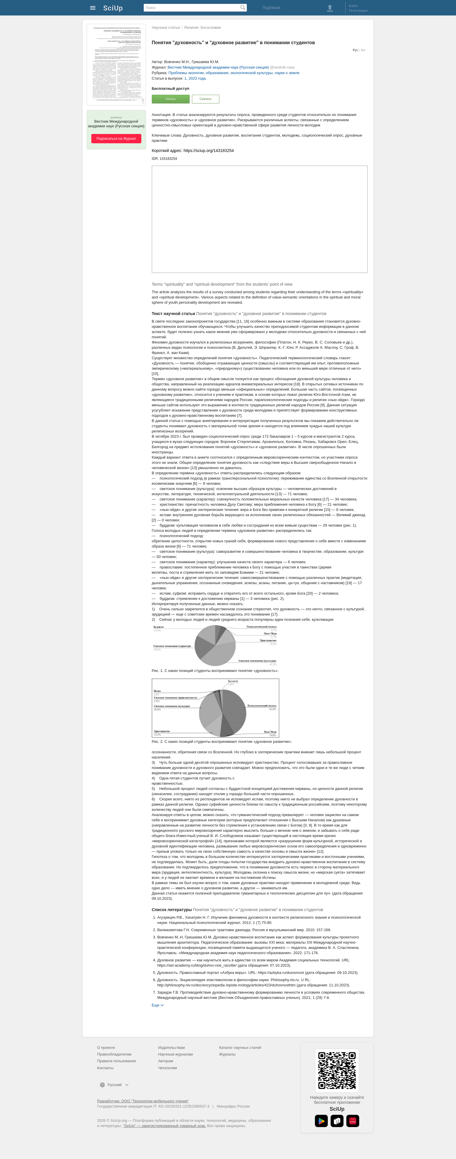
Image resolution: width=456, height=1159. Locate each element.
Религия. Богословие (202, 27)
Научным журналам (175, 1054)
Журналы (227, 1054)
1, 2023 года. (195, 78)
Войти (353, 6)
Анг (363, 50)
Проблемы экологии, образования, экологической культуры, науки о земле (233, 73)
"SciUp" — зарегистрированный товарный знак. (164, 1126)
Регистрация (358, 10)
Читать (170, 99)
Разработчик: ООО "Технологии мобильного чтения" (143, 1101)
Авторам (165, 1061)
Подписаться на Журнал (116, 139)
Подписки (271, 7)
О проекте (106, 1047)
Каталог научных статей (240, 1047)
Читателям (167, 1068)
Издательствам (171, 1047)
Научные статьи (166, 27)
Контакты (105, 1068)
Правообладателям (114, 1054)
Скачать (205, 99)
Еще (155, 1005)
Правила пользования (116, 1061)
